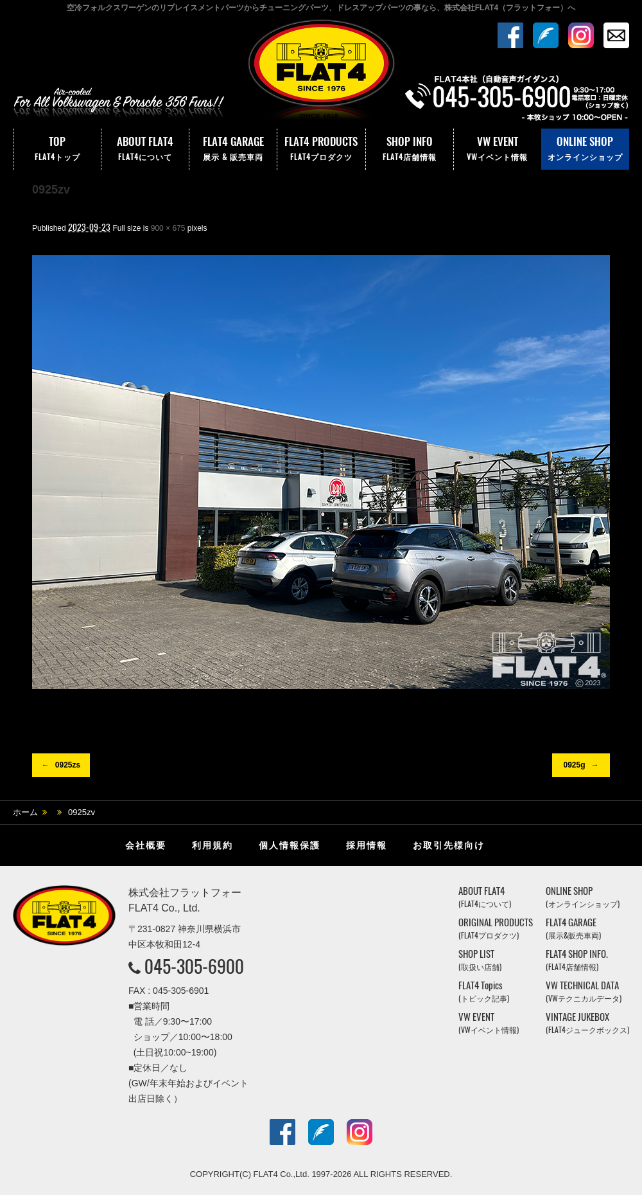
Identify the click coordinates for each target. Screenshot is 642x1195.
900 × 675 (168, 228)
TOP (57, 149)
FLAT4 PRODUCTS (321, 149)
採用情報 (366, 845)
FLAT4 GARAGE (233, 149)
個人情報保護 (289, 845)
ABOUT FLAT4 (145, 149)
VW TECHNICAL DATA (583, 991)
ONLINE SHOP (585, 149)
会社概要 (145, 845)
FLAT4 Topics (483, 991)
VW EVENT (497, 149)
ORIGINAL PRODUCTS (495, 928)
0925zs (67, 764)
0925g (574, 764)
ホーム (25, 812)
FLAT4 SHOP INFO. (577, 960)
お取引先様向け (449, 845)
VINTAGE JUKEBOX (587, 1023)
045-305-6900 (194, 966)
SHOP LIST (479, 960)
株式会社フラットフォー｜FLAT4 (321, 72)
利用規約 (212, 845)
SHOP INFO (409, 149)
